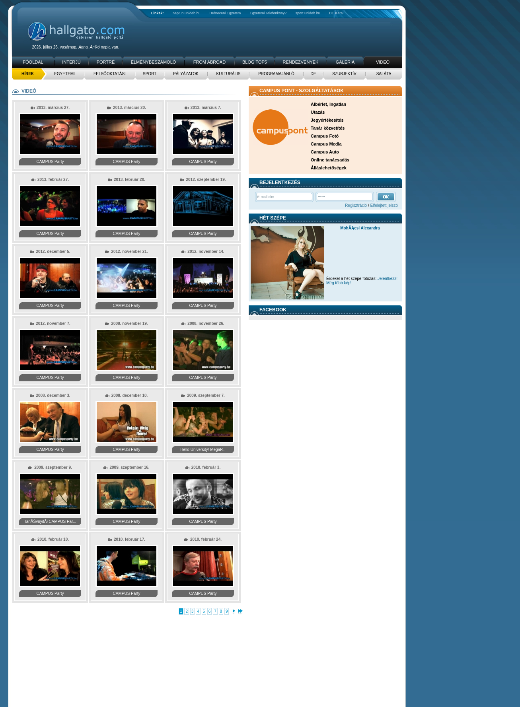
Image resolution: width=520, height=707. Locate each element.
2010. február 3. (205, 467)
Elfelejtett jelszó (384, 205)
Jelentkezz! (387, 278)
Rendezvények (301, 62)
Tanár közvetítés (328, 128)
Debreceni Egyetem (225, 13)
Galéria (345, 62)
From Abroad (209, 62)
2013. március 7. (206, 107)
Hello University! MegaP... (203, 449)
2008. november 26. (205, 323)
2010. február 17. (129, 539)
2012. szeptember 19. (206, 179)
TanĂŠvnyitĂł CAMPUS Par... (50, 521)
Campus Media (326, 144)
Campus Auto (325, 152)
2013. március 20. (129, 107)
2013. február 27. (53, 179)
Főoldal (33, 62)
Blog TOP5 (254, 62)
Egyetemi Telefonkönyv (268, 13)
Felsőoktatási (109, 74)
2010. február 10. (53, 539)
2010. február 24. (206, 539)
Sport (149, 74)
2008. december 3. (53, 395)
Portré (106, 62)
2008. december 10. (129, 395)
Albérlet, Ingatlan (328, 104)
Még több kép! (338, 283)
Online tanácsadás (330, 159)
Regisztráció (356, 205)
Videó (383, 62)
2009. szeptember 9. (53, 467)
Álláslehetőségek (329, 167)
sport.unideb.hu (308, 13)
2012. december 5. (53, 251)
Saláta (383, 74)
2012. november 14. (205, 251)
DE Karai (336, 13)
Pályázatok (186, 74)
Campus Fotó (325, 136)
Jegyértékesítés (327, 120)
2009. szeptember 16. (129, 467)
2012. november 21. (129, 251)
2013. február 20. (129, 179)
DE (313, 74)
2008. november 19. (129, 323)
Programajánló (276, 74)
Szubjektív (344, 74)
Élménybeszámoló (153, 62)
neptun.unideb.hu (187, 13)
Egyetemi (64, 74)
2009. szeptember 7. (206, 395)
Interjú (71, 62)
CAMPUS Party (50, 161)
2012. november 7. (53, 323)
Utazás (318, 112)
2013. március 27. (53, 107)
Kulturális (228, 74)
